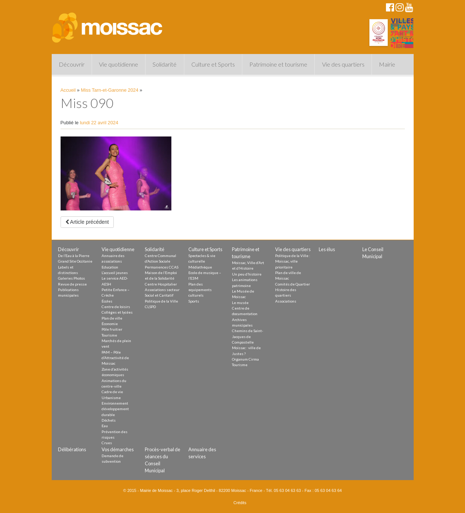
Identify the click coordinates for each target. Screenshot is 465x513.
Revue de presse (72, 284)
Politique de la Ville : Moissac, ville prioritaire (292, 261)
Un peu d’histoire (246, 274)
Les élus (327, 249)
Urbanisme (111, 397)
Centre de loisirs (116, 306)
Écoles (107, 301)
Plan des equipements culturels (200, 290)
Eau (105, 425)
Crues (107, 443)
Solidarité (165, 64)
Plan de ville (112, 318)
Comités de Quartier (292, 284)
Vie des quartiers (343, 64)
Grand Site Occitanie (75, 261)
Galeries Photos (71, 278)
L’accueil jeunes (115, 272)
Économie (110, 323)
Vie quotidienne (118, 64)
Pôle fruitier (112, 329)
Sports (193, 301)
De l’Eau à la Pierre (73, 255)
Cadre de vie (112, 391)
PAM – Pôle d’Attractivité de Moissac (115, 358)
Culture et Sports (213, 64)
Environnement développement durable (115, 409)
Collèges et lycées (117, 312)
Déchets (109, 420)
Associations (285, 301)
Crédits (239, 502)
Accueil (68, 90)
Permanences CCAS (161, 267)
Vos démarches (118, 449)
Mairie (387, 64)
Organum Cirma (245, 359)
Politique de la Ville (161, 301)
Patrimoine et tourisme (278, 64)
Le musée (240, 302)
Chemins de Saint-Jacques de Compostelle (247, 336)
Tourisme (109, 335)
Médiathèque (200, 267)
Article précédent (87, 222)
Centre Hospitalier (161, 284)
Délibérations (72, 449)
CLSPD (150, 306)
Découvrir (72, 64)
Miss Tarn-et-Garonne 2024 (110, 90)
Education (110, 267)
